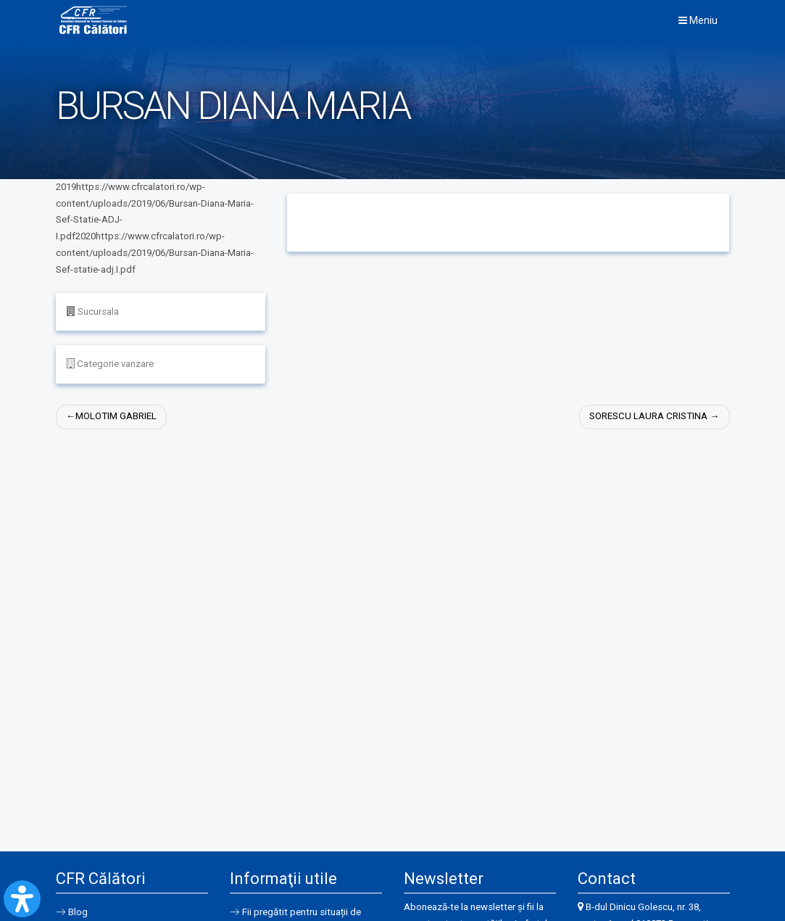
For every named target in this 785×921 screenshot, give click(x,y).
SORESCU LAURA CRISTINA (648, 417)
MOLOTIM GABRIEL (116, 417)
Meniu (698, 21)
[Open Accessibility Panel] (22, 898)
